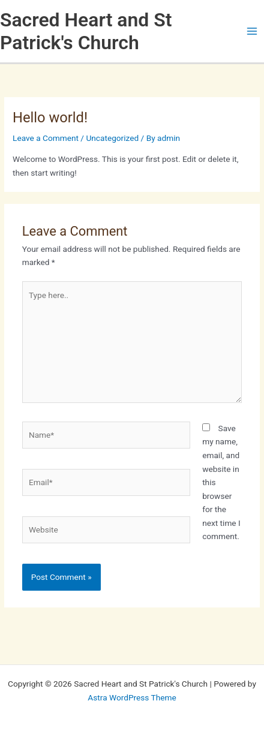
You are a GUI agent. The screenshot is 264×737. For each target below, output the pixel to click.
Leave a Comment (46, 138)
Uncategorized (112, 138)
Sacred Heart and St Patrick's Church (86, 31)
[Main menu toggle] (252, 31)
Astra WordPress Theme (132, 697)
